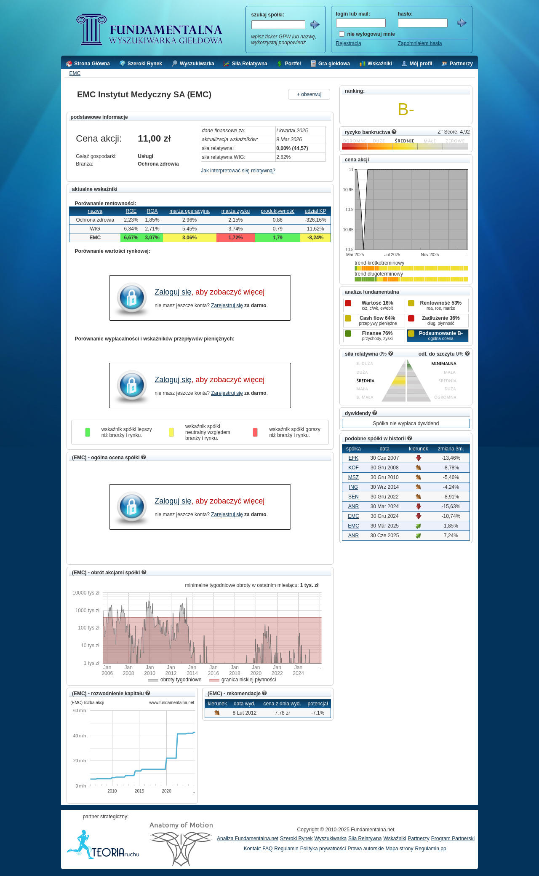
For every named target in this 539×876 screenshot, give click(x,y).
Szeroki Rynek (296, 838)
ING (353, 487)
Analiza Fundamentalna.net (247, 838)
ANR (353, 506)
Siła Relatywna (365, 838)
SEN (353, 497)
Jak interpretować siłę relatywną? (238, 171)
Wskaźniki (394, 838)
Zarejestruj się (227, 305)
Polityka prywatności (323, 849)
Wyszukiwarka (330, 838)
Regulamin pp (430, 849)
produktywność (277, 211)
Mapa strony (399, 849)
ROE (130, 211)
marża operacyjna (189, 211)
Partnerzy (418, 838)
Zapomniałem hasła (420, 43)
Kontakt (252, 849)
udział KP (315, 211)
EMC (74, 73)
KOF (353, 468)
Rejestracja (348, 43)
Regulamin (286, 849)
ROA (152, 211)
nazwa (95, 211)
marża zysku (235, 211)
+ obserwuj (309, 94)
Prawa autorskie (365, 849)
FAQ (267, 849)
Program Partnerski (453, 838)
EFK (353, 458)
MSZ (353, 477)
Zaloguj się (173, 292)
